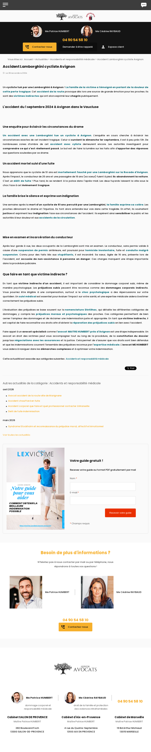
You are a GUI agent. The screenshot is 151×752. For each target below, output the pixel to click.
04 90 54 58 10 (74, 39)
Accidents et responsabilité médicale (72, 59)
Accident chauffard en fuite (24, 401)
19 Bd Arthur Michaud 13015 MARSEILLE (129, 734)
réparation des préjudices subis (94, 322)
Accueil (28, 59)
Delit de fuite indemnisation (23, 411)
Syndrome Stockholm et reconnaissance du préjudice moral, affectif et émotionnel (55, 426)
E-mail (74, 492)
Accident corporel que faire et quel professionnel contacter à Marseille (48, 406)
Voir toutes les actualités (16, 435)
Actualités (41, 59)
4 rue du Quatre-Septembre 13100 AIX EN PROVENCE (81, 734)
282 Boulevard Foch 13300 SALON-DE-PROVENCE (27, 734)
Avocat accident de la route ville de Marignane (35, 395)
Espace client (112, 47)
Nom (73, 478)
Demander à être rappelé (78, 47)
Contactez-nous (38, 47)
